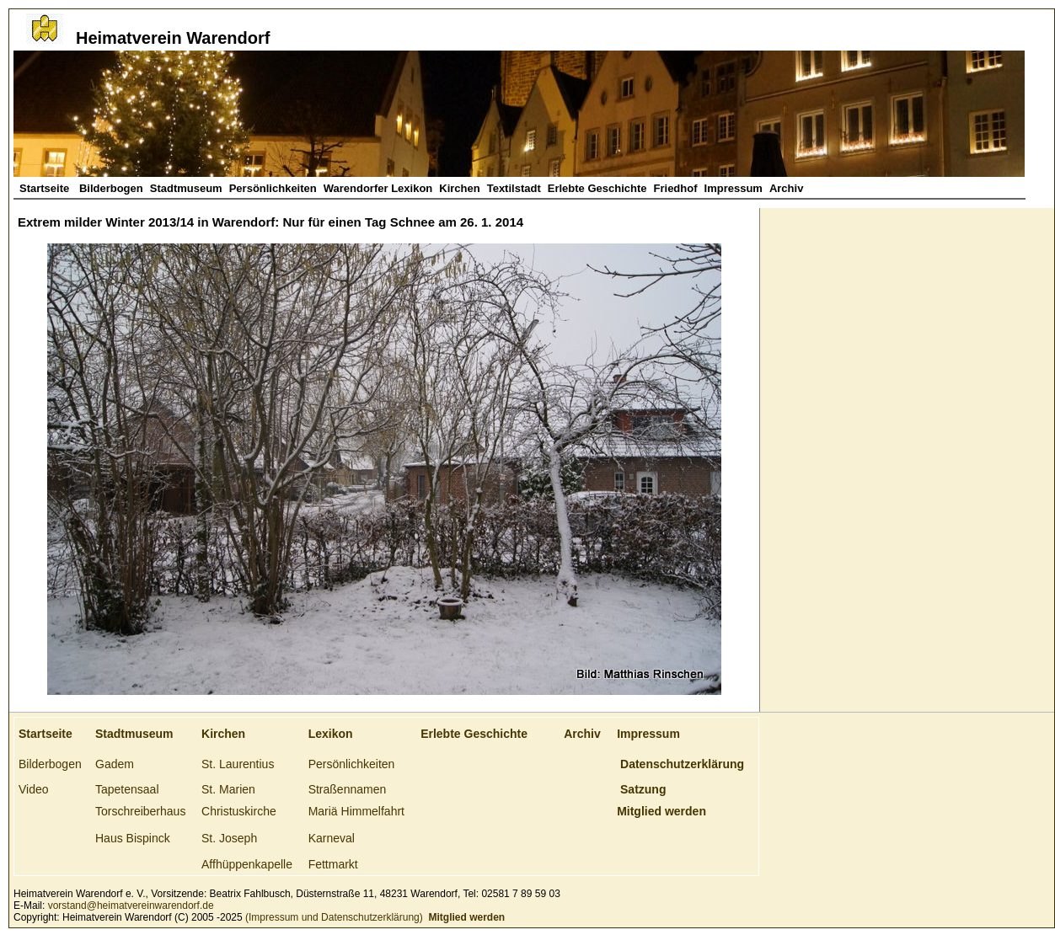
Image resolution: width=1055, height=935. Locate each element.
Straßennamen (347, 789)
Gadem (114, 764)
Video (34, 789)
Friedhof (676, 188)
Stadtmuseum (186, 188)
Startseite (45, 188)
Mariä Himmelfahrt (356, 811)
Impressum (733, 188)
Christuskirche (238, 811)
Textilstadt (514, 188)
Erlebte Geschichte (597, 188)
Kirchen (459, 188)
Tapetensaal (127, 789)
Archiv (786, 188)
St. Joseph (229, 838)
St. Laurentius (237, 764)
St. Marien (228, 789)
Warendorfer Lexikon (378, 188)
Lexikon (330, 733)
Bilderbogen (111, 188)
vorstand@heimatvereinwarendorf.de (131, 905)
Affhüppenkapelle (246, 864)
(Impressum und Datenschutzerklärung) (333, 917)
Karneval (331, 838)
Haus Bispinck (132, 838)
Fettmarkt (333, 864)
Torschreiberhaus (140, 811)
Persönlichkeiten (273, 188)
